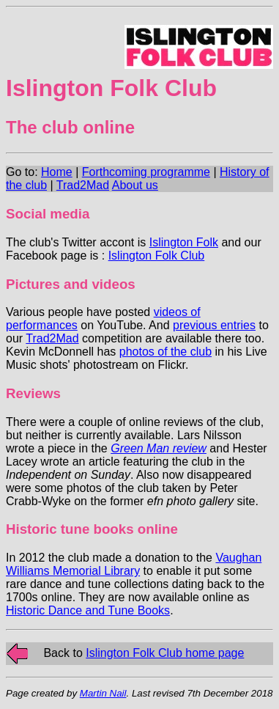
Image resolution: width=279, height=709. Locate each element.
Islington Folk (183, 242)
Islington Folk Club (156, 255)
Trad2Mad (82, 185)
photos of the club (165, 351)
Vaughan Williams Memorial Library (133, 564)
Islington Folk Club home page (165, 653)
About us (135, 185)
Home (56, 172)
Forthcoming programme (146, 172)
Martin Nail (103, 693)
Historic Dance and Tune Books (88, 610)
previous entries (214, 325)
